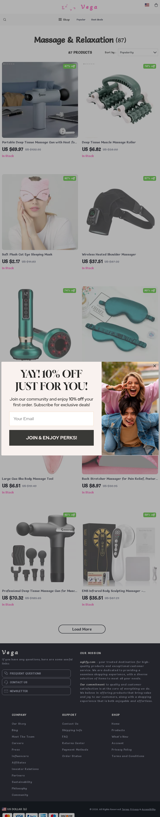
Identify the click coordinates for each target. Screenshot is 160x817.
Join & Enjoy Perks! (51, 438)
